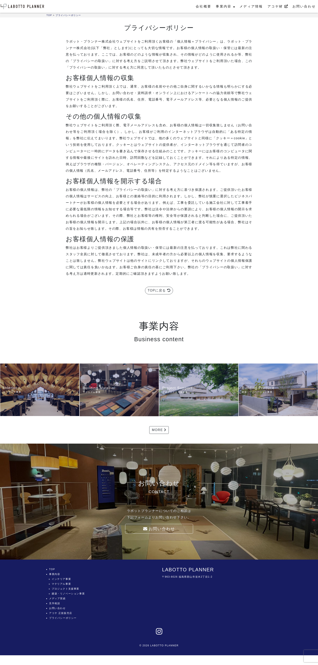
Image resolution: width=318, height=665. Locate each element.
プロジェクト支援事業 (65, 588)
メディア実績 (57, 598)
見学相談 (54, 603)
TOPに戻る (159, 290)
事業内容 (225, 6)
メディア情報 (251, 6)
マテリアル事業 (61, 583)
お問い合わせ (304, 6)
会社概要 (203, 6)
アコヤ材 (278, 6)
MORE (159, 430)
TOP (52, 569)
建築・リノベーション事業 (68, 593)
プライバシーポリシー (63, 618)
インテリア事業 (61, 579)
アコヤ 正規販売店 (60, 613)
